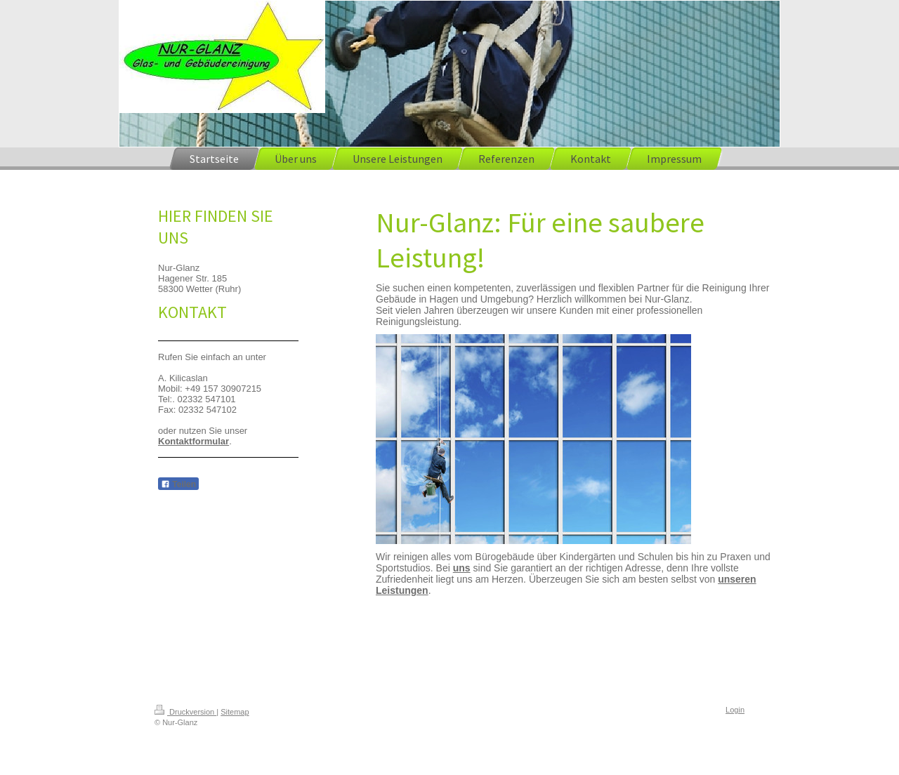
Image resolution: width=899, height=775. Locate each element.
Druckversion (185, 712)
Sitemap (235, 712)
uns (462, 568)
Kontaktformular (193, 441)
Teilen (178, 484)
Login (735, 710)
